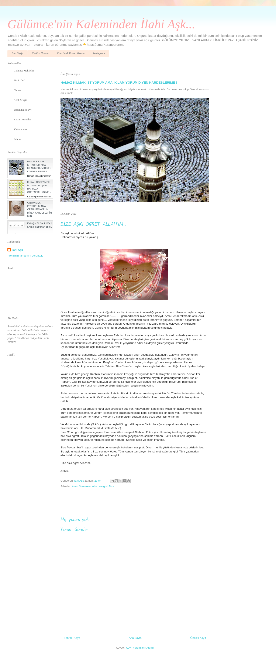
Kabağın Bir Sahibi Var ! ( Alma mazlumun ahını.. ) (30, 226)
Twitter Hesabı (40, 53)
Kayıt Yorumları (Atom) (140, 647)
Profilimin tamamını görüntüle (25, 255)
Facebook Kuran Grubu (70, 53)
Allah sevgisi (99, 486)
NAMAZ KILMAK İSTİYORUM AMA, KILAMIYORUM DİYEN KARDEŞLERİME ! (119, 82)
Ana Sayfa (18, 53)
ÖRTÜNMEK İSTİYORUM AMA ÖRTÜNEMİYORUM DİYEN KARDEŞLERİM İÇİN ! (39, 209)
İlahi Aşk (17, 249)
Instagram (99, 53)
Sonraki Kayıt (72, 637)
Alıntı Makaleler (81, 486)
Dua (111, 486)
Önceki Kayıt (198, 637)
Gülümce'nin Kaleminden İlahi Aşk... (101, 24)
